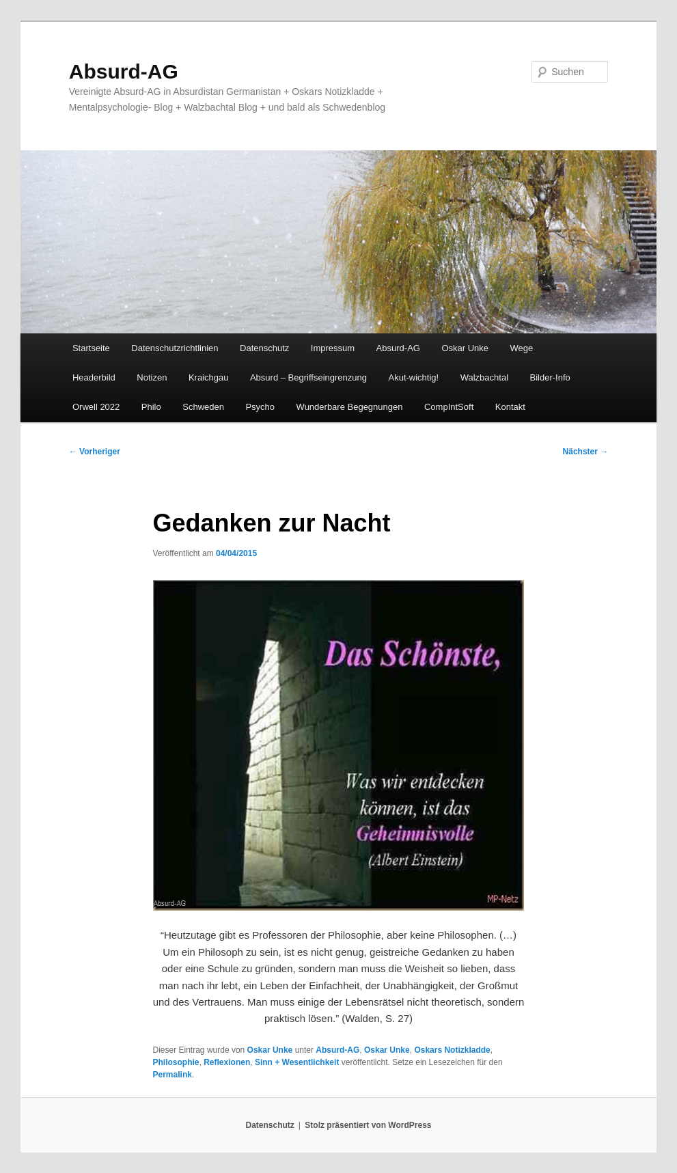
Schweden (203, 407)
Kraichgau (209, 377)
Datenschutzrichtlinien (174, 348)
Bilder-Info (550, 377)
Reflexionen (227, 1062)
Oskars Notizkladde (452, 1050)
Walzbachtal (484, 377)
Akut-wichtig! (413, 377)
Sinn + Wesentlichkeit (297, 1062)
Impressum (333, 348)
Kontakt (510, 407)
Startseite (91, 348)
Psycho (260, 407)
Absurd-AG (123, 71)
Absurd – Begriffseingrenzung (308, 377)
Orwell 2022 (96, 407)
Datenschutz (264, 348)
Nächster (586, 451)
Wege (522, 348)
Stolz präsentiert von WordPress (368, 1125)
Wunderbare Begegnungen (349, 407)
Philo (151, 407)
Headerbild (93, 377)
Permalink (172, 1074)
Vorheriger (94, 451)
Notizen (152, 377)
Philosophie (176, 1062)
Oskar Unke (464, 348)
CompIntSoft (448, 407)
